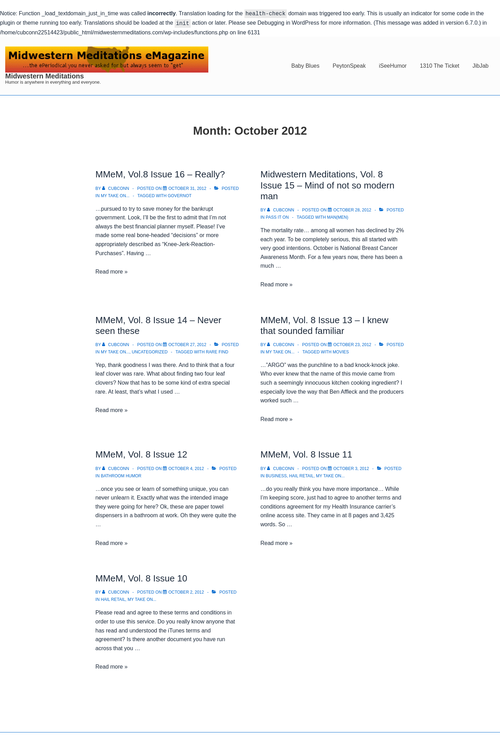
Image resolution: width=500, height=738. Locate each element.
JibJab (481, 64)
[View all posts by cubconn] (116, 187)
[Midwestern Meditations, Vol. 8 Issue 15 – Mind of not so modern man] (352, 208)
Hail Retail (301, 474)
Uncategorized (150, 350)
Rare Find (217, 350)
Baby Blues (305, 64)
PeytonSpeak (349, 64)
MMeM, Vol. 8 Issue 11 (306, 453)
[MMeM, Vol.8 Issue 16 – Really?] (187, 187)
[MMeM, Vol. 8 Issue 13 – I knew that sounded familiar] (352, 343)
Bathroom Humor (121, 474)
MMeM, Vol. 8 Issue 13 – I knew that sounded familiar (324, 324)
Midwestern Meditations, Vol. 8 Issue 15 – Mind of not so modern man (327, 184)
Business (276, 474)
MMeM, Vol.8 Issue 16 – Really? (160, 173)
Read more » (111, 270)
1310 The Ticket (439, 64)
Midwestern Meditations (44, 74)
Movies (341, 350)
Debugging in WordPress (288, 22)
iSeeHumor (393, 64)
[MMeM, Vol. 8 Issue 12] (186, 467)
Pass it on (277, 215)
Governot (180, 194)
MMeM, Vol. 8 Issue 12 (141, 453)
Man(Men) (337, 215)
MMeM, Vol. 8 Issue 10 (141, 577)
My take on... (115, 194)
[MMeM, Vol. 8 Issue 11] (351, 467)
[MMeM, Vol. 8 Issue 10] (186, 590)
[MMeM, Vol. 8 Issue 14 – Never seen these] (187, 343)
